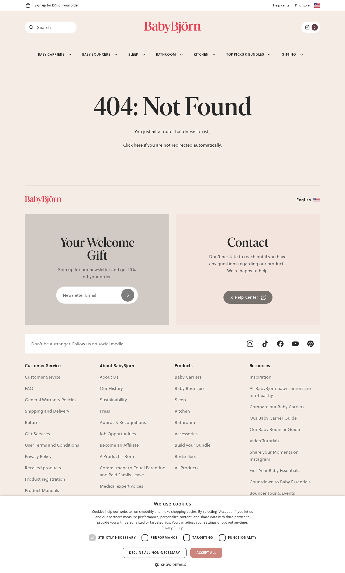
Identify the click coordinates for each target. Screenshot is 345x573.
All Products (186, 468)
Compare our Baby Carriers (277, 407)
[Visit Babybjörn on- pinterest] (310, 344)
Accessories (186, 434)
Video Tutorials (264, 441)
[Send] (127, 295)
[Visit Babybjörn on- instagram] (250, 344)
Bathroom (185, 422)
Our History (111, 388)
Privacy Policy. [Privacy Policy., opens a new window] (172, 527)
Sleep (180, 400)
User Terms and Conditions (52, 445)
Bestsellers (185, 456)
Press (105, 411)
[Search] (50, 27)
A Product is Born (117, 456)
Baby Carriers (188, 377)
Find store (302, 5)
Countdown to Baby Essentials (280, 482)
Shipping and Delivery (47, 411)
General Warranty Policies (50, 400)
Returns (32, 422)
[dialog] (172, 534)
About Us (109, 377)
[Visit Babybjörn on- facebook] (280, 344)
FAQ (29, 388)
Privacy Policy (38, 456)
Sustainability (113, 400)
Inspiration (260, 377)
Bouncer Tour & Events (272, 493)
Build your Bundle (193, 445)
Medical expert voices (121, 486)
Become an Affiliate (119, 445)
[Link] (172, 27)
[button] (172, 564)
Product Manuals (42, 490)
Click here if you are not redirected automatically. (172, 145)
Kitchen (182, 411)
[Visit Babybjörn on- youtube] (295, 344)
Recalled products (43, 468)
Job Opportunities (118, 434)
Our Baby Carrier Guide (273, 418)
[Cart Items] (310, 27)
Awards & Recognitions (123, 422)
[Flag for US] (316, 5)
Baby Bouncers (190, 388)
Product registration (45, 479)
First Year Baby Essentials (274, 470)
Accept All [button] (206, 552)
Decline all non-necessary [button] (154, 552)
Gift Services (37, 434)
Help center (282, 5)
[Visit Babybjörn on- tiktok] (265, 344)
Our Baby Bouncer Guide (275, 429)
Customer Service (42, 377)
